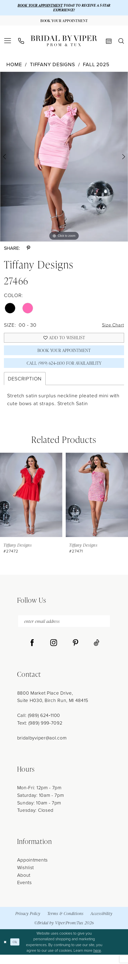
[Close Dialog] (5, 951)
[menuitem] (7, 43)
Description (25, 386)
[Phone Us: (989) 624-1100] (20, 44)
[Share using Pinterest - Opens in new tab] (28, 250)
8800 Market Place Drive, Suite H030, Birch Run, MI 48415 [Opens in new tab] (53, 706)
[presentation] (31, 503)
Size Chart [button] (111, 327)
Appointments (32, 869)
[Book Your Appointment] (64, 22)
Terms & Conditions (65, 923)
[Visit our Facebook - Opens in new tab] (32, 653)
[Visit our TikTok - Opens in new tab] (96, 653)
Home (14, 67)
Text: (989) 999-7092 (40, 732)
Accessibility (101, 923)
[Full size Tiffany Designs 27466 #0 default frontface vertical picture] (64, 159)
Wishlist (25, 876)
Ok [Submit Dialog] (16, 951)
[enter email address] (64, 629)
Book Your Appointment (64, 355)
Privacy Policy (27, 923)
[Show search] (121, 43)
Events (24, 892)
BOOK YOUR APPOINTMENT (37, 5)
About (23, 884)
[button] (7, 43)
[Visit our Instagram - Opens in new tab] (53, 653)
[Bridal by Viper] (63, 43)
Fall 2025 (96, 67)
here (97, 960)
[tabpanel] (64, 159)
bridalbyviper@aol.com (42, 747)
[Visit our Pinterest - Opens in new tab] (75, 653)
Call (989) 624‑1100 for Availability (64, 370)
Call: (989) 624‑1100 (38, 724)
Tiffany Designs (52, 67)
